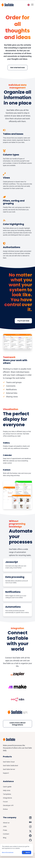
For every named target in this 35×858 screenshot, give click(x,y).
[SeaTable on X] (30, 831)
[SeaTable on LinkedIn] (30, 817)
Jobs (5, 826)
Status (5, 809)
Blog (4, 838)
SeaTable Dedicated (10, 765)
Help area (6, 790)
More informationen (7, 852)
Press (5, 830)
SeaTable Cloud (8, 762)
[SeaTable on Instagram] (30, 826)
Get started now (17, 67)
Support (6, 773)
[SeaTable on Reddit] (30, 835)
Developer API (8, 805)
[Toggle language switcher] (28, 5)
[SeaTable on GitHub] (30, 840)
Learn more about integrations (17, 724)
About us (6, 823)
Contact (6, 834)
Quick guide (7, 787)
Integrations (7, 798)
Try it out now (23, 321)
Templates (7, 794)
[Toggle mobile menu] (32, 4)
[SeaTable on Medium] (30, 822)
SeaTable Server (9, 769)
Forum (5, 802)
